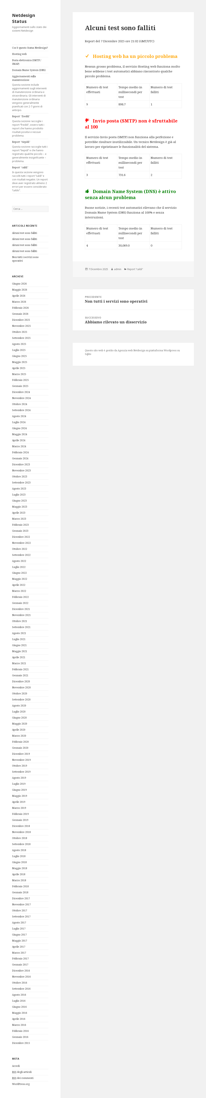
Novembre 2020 (21, 687)
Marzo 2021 (19, 663)
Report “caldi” (30, 179)
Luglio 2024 (19, 422)
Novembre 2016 (21, 976)
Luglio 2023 (19, 494)
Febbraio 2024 (20, 452)
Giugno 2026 (19, 283)
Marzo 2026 (19, 301)
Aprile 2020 (18, 729)
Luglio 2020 (19, 711)
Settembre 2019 (21, 771)
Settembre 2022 (21, 555)
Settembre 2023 (21, 482)
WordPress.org (21, 1084)
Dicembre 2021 (21, 609)
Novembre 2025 (21, 326)
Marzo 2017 (19, 952)
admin (117, 269)
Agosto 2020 (19, 705)
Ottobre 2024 (19, 404)
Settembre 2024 (21, 410)
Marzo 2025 (19, 374)
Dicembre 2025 (21, 320)
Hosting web (19, 54)
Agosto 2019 (19, 777)
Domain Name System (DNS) (29, 70)
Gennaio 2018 (20, 892)
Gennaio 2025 (20, 386)
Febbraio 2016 (20, 1031)
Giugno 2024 (19, 428)
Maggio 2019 (19, 796)
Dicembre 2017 (21, 898)
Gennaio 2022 (20, 603)
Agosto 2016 (19, 994)
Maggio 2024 (19, 434)
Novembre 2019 (21, 760)
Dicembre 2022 (21, 537)
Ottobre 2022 (19, 549)
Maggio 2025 (19, 362)
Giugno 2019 (19, 790)
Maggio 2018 (19, 868)
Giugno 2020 (19, 717)
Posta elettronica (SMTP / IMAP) (26, 62)
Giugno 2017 (19, 934)
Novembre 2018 (21, 832)
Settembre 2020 (21, 699)
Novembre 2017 (21, 904)
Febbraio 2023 (20, 524)
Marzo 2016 (19, 1025)
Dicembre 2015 (21, 1043)
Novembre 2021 (21, 615)
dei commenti (22, 1078)
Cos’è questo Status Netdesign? (30, 47)
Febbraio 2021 (20, 669)
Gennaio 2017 (20, 964)
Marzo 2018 (19, 880)
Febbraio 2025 (20, 380)
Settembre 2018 (21, 844)
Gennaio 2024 (20, 458)
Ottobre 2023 (19, 476)
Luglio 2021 (19, 639)
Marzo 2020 (19, 735)
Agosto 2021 (19, 633)
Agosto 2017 (19, 922)
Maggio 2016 (19, 1013)
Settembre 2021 (21, 627)
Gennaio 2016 (20, 1037)
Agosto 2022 (19, 561)
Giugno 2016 (19, 1007)
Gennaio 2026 (20, 314)
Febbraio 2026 (20, 307)
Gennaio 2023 (20, 531)
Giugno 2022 (19, 573)
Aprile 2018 (18, 874)
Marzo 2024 (19, 446)
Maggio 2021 (19, 651)
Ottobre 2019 (19, 765)
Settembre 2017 (21, 916)
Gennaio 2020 (20, 747)
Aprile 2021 (18, 657)
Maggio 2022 (19, 579)
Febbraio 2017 (20, 958)
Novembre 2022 (21, 543)
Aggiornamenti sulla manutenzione (30, 93)
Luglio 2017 (19, 928)
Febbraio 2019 (20, 814)
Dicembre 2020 (21, 681)
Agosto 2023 (19, 488)
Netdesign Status (23, 18)
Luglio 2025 (19, 350)
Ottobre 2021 (19, 621)
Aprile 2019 (18, 802)
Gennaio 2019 (20, 820)
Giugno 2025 (19, 356)
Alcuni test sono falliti (24, 233)
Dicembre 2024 (21, 392)
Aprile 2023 (18, 512)
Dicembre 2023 (21, 464)
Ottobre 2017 (19, 910)
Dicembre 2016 (21, 970)
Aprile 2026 (18, 295)
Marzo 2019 (19, 808)
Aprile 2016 (18, 1019)
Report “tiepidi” (30, 151)
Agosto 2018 (19, 850)
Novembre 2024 (21, 398)
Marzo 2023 (19, 518)
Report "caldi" (135, 269)
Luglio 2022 (19, 567)
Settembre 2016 (21, 988)
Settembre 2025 (21, 338)
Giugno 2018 (19, 862)
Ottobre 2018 (19, 838)
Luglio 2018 (19, 856)
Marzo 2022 (19, 591)
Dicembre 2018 (21, 826)
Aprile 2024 (18, 440)
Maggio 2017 (19, 940)
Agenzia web (125, 350)
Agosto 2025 (19, 344)
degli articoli (22, 1072)
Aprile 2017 (18, 946)
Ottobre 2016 (19, 982)
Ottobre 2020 (19, 693)
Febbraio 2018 (20, 886)
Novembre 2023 (21, 470)
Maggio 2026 (19, 289)
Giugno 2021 (19, 645)
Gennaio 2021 (20, 675)
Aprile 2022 (18, 585)
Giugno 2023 (19, 500)
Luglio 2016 (19, 1000)
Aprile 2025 (18, 368)
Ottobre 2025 (19, 332)
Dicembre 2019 (21, 754)
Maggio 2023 (19, 506)
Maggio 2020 (19, 723)
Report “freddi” (30, 126)
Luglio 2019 (19, 783)
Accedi (16, 1066)
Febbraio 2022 (20, 597)
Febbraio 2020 (20, 741)
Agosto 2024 (19, 416)
